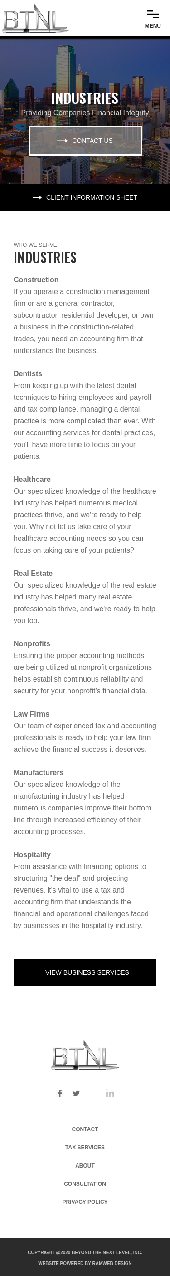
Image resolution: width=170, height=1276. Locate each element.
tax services (85, 1147)
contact (85, 1129)
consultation (85, 1184)
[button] (153, 18)
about (85, 1166)
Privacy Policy (84, 1202)
